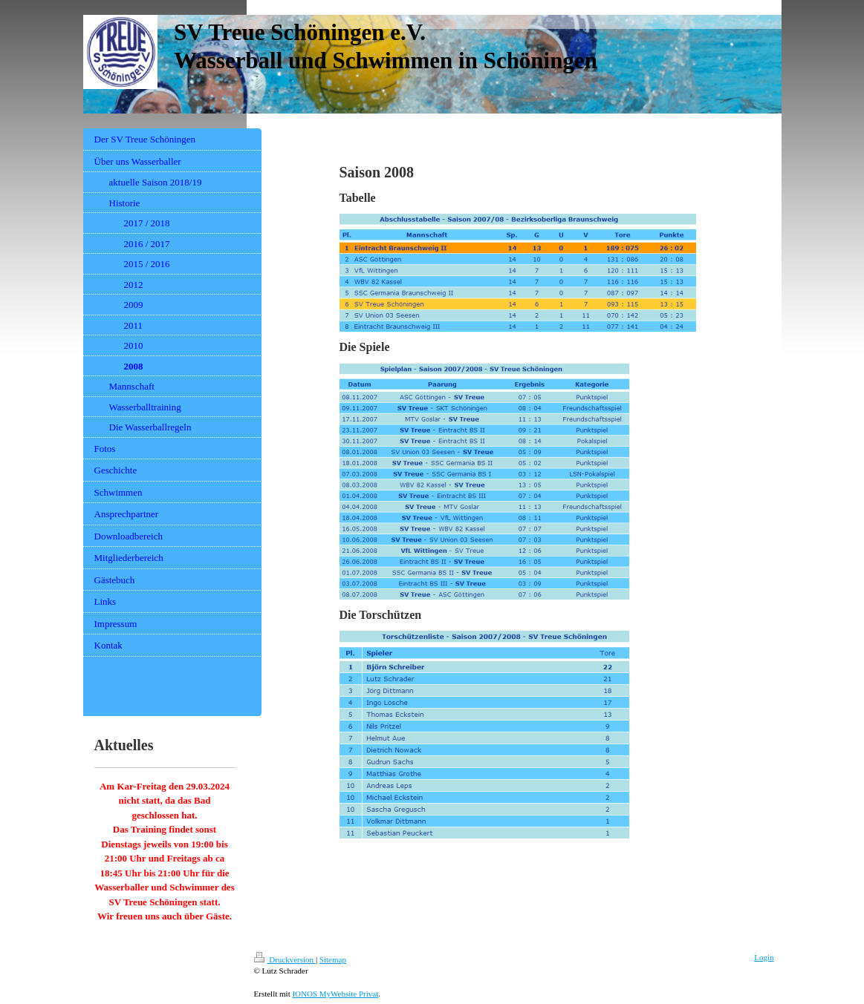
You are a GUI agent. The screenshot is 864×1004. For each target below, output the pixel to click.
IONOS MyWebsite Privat (335, 993)
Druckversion (285, 959)
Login (763, 957)
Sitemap (332, 959)
